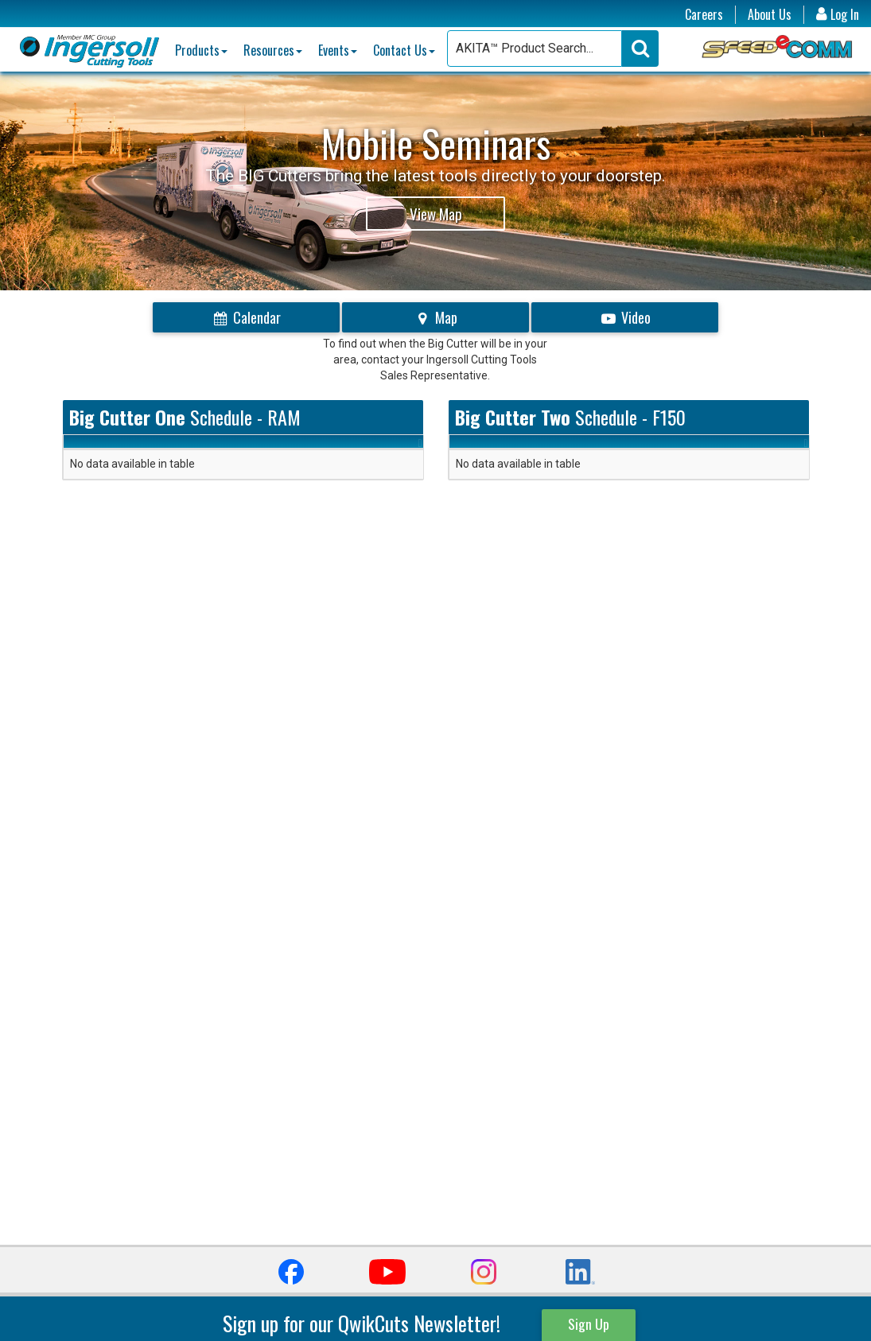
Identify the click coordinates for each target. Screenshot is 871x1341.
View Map (436, 213)
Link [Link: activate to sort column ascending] (364, 448)
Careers (704, 15)
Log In (837, 15)
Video (624, 317)
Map (435, 317)
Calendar (246, 317)
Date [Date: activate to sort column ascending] (82, 448)
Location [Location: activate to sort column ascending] (174, 448)
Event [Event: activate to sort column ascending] (278, 448)
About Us (769, 15)
